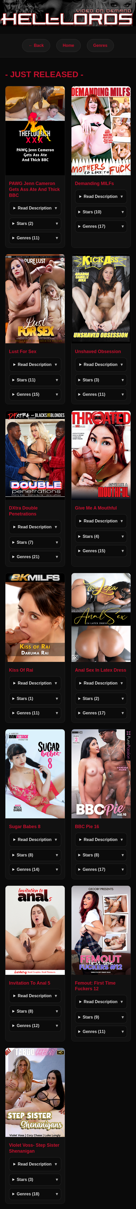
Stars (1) (25, 698)
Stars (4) (91, 536)
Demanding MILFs (94, 183)
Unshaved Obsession (98, 351)
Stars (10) (92, 212)
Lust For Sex (23, 351)
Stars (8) (25, 855)
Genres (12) (28, 1025)
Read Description (35, 208)
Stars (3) (91, 380)
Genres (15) (28, 394)
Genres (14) (28, 869)
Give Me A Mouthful (96, 508)
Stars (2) (25, 223)
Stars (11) (26, 380)
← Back (36, 45)
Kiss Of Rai (21, 670)
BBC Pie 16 (87, 826)
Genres (100, 45)
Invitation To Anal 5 (29, 983)
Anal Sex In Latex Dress (100, 670)
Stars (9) (91, 1017)
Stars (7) (25, 542)
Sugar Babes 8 (24, 826)
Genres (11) (28, 238)
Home (68, 45)
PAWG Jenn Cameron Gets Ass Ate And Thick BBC (34, 189)
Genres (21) (28, 557)
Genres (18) (28, 1194)
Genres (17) (94, 226)
